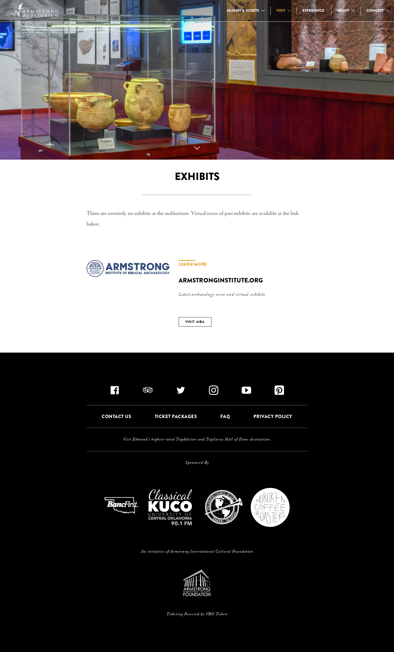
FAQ (225, 416)
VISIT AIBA (195, 321)
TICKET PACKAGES (176, 416)
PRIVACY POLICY (272, 416)
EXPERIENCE (313, 10)
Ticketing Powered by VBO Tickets (197, 614)
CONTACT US (116, 416)
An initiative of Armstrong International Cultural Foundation (197, 551)
